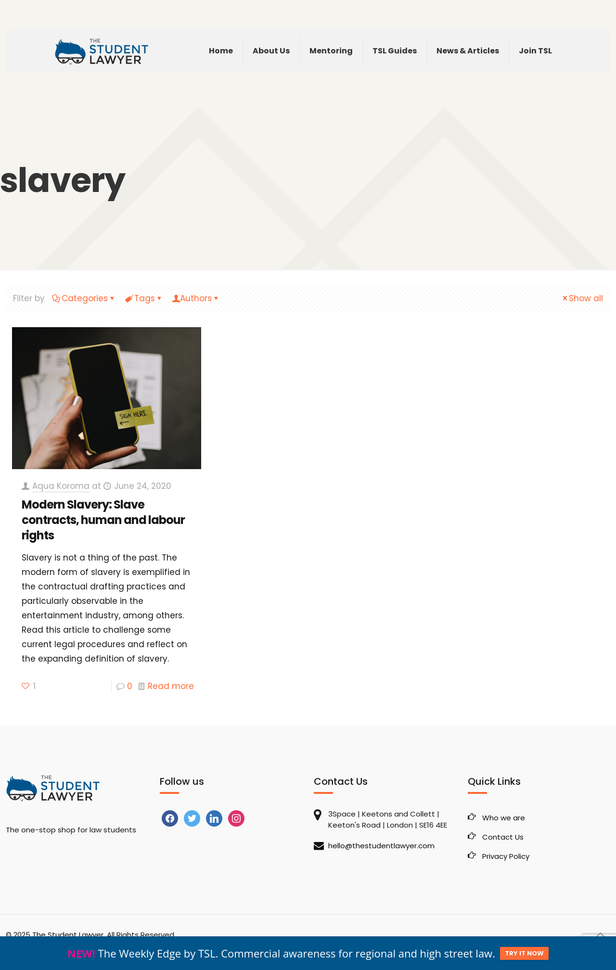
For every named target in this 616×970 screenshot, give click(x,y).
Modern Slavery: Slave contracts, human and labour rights (103, 520)
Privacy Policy (505, 856)
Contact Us (503, 837)
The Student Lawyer (67, 935)
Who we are (503, 818)
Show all (582, 298)
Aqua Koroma (61, 486)
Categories (84, 298)
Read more (171, 686)
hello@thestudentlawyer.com (381, 846)
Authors (196, 298)
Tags (144, 298)
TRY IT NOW (524, 953)
